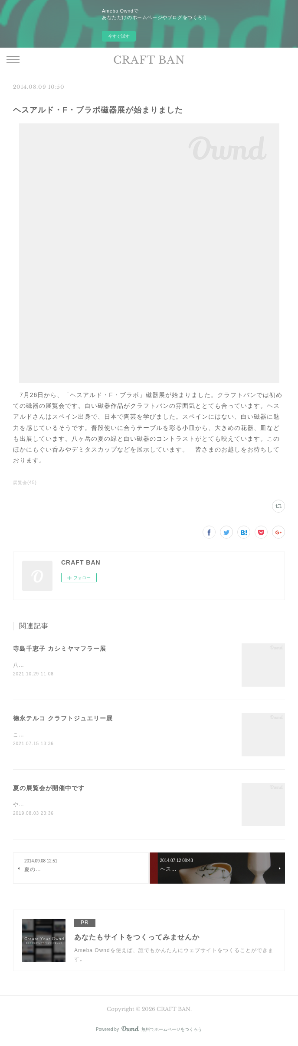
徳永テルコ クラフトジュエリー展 (63, 719)
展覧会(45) (25, 482)
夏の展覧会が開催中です (49, 789)
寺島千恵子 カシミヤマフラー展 (59, 648)
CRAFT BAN (149, 60)
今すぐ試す (119, 36)
